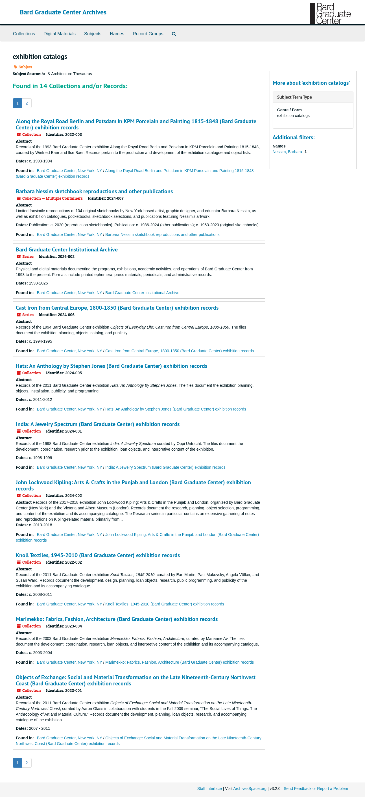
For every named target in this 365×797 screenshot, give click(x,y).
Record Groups (148, 33)
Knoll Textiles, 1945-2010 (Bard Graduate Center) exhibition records (98, 555)
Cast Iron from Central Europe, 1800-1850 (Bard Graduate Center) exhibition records (117, 307)
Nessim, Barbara (288, 151)
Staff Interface (209, 788)
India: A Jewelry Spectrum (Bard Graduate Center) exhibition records (98, 424)
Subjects (92, 33)
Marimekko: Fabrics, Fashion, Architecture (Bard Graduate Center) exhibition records (117, 619)
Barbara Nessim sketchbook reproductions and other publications (94, 191)
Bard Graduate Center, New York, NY (69, 170)
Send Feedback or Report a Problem (316, 788)
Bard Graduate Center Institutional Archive (67, 249)
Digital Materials (59, 33)
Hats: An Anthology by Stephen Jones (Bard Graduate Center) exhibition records (111, 366)
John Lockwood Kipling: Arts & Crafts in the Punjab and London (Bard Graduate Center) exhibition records (133, 485)
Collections (24, 33)
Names (117, 33)
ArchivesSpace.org (249, 788)
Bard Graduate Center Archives (63, 12)
